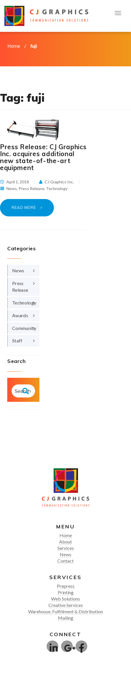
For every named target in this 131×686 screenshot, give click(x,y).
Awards (20, 315)
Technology (57, 188)
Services (65, 548)
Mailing (65, 618)
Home (14, 46)
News (11, 188)
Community (24, 328)
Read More (24, 207)
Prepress (65, 586)
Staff (17, 340)
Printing (66, 592)
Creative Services (65, 605)
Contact (65, 560)
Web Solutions (65, 598)
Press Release (31, 188)
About (65, 541)
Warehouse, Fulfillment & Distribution (65, 611)
